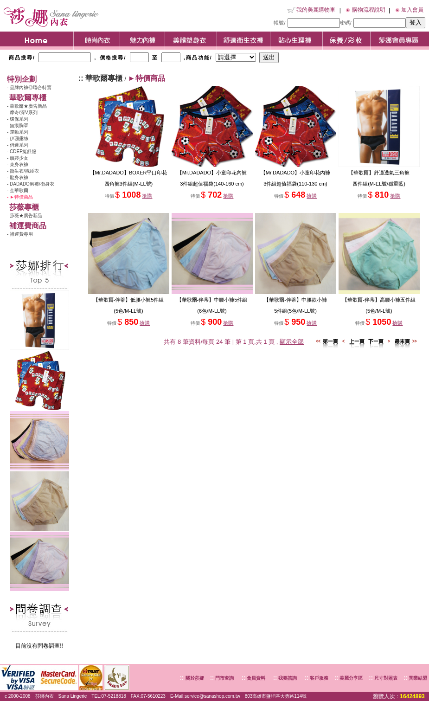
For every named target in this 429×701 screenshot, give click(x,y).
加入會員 (412, 9)
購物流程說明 (368, 9)
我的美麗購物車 (315, 9)
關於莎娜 (195, 678)
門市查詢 (224, 678)
